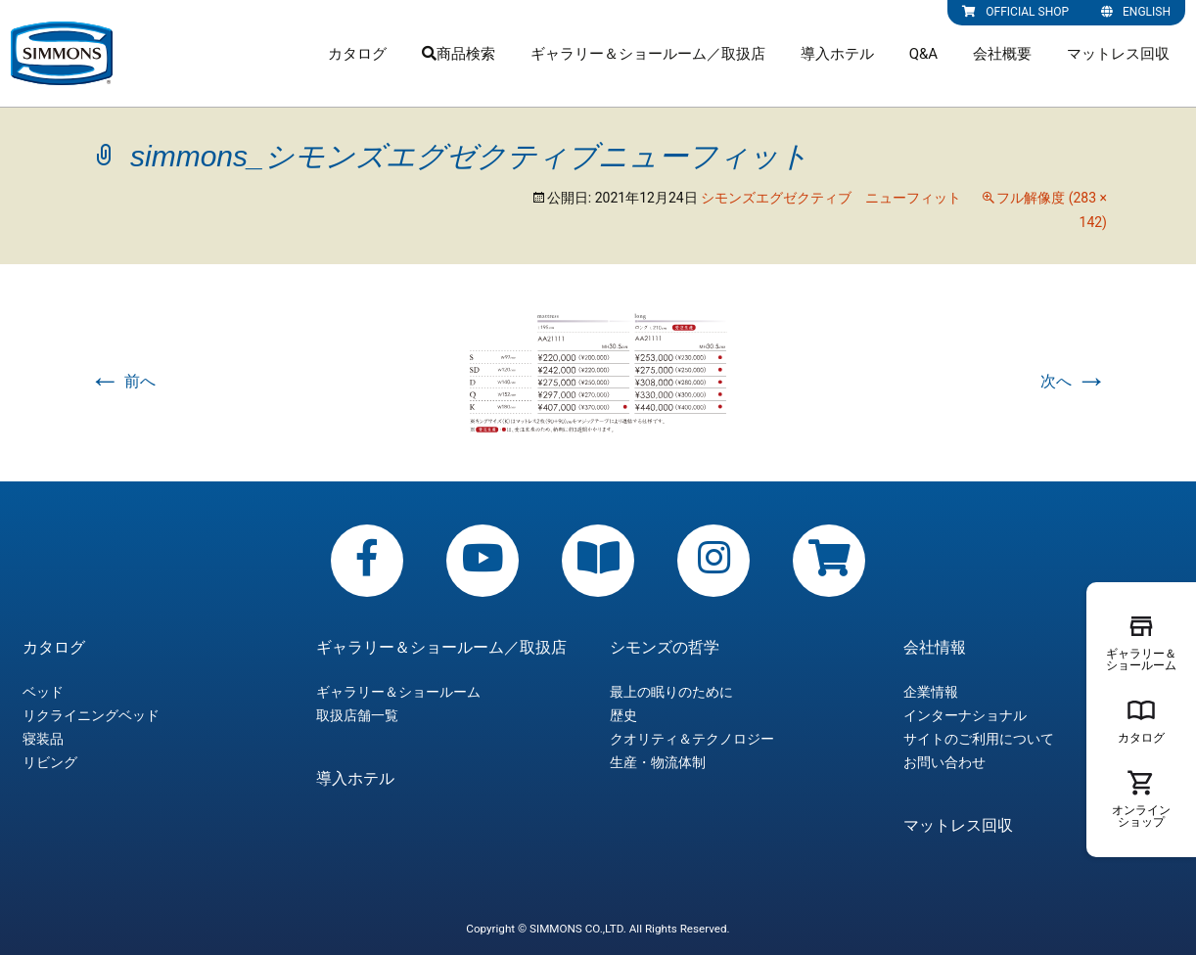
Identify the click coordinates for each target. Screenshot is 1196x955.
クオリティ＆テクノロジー (692, 739)
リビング (50, 762)
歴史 (623, 715)
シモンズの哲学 (664, 648)
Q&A (923, 54)
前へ (122, 381)
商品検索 (458, 54)
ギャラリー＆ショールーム (398, 692)
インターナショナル (965, 715)
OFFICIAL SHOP (1015, 12)
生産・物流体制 (658, 762)
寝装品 (43, 739)
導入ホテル (837, 54)
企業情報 (930, 692)
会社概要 (1002, 54)
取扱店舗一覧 (357, 715)
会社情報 (934, 648)
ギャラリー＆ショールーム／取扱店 (647, 54)
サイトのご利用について (978, 739)
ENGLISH (1136, 12)
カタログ (357, 54)
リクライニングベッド (91, 715)
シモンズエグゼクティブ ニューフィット (831, 197)
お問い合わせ (944, 762)
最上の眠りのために (671, 692)
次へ (1073, 381)
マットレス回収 (1118, 54)
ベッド (43, 692)
